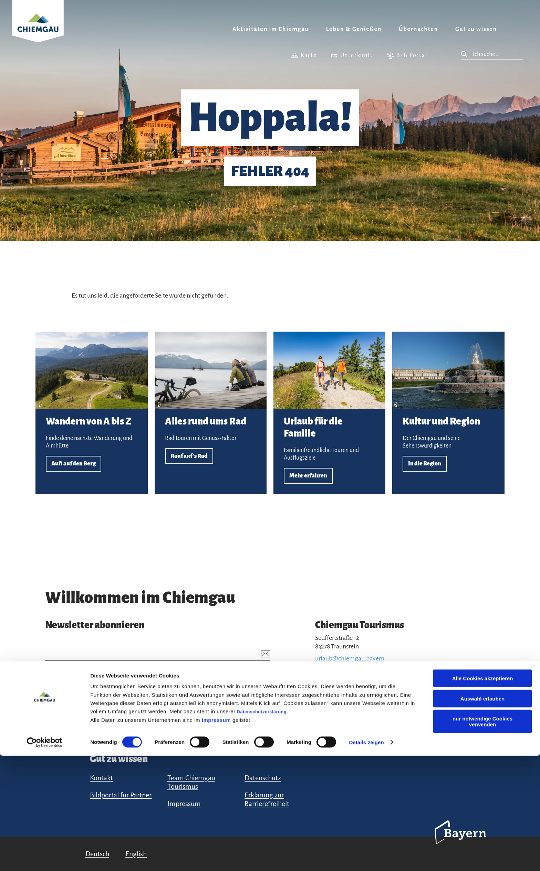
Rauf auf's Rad (211, 413)
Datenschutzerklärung (262, 826)
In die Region (448, 413)
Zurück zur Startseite (38, 30)
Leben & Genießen (354, 29)
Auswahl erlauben (482, 814)
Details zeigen (366, 857)
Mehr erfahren (329, 413)
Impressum (216, 835)
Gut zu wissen (476, 29)
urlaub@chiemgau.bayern (349, 658)
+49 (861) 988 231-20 (341, 667)
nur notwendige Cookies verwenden (482, 836)
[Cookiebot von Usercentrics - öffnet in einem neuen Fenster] (44, 857)
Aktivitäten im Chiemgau (270, 29)
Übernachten (418, 29)
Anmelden (250, 701)
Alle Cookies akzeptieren (482, 793)
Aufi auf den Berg (91, 413)
